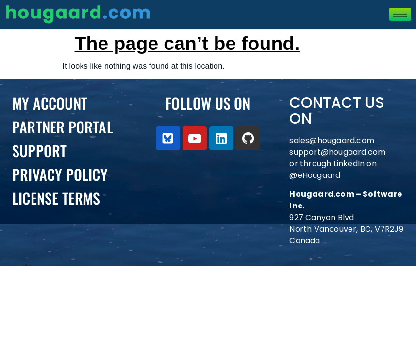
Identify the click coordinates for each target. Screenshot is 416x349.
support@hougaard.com (337, 152)
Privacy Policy (60, 174)
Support (39, 150)
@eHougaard (314, 175)
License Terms (56, 198)
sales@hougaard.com (332, 140)
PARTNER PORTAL (62, 127)
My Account (49, 103)
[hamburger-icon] (400, 14)
